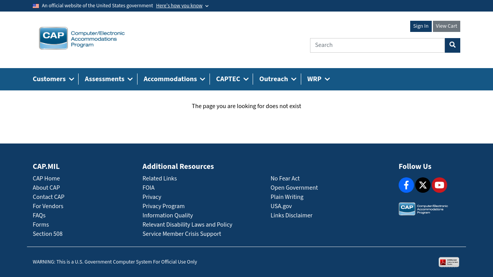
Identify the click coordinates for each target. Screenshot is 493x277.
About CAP (46, 188)
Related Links (160, 179)
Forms (41, 225)
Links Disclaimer (292, 216)
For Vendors (48, 206)
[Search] (377, 45)
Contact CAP (48, 197)
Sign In (421, 26)
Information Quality (168, 216)
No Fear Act (285, 179)
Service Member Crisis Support (182, 234)
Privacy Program (164, 206)
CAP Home (46, 179)
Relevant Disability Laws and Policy (187, 225)
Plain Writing (287, 197)
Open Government (294, 188)
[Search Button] (452, 45)
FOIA (148, 188)
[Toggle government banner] (182, 6)
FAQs (39, 216)
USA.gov (281, 206)
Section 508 (47, 234)
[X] (423, 185)
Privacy (152, 197)
